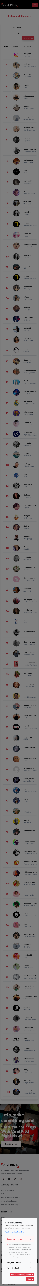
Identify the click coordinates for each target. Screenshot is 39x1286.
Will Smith (27, 822)
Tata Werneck (29, 1061)
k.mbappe (28, 464)
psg (25, 789)
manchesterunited (31, 862)
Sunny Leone (28, 1072)
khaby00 (27, 516)
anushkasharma (30, 851)
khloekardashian (30, 149)
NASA (26, 476)
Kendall (26, 214)
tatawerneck (29, 1059)
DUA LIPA (27, 456)
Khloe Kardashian (30, 152)
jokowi (26, 965)
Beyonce (27, 141)
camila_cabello (30, 748)
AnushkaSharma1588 (31, 854)
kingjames (28, 360)
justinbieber (28, 160)
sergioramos (29, 1080)
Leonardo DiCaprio (30, 1093)
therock (27, 106)
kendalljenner (29, 212)
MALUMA (27, 812)
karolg (26, 924)
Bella (25, 957)
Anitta (26, 802)
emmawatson (29, 684)
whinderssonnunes (31, 903)
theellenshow (29, 381)
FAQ (3, 1255)
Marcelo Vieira (29, 895)
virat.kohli (28, 202)
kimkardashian (29, 128)
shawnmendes (29, 642)
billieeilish (28, 422)
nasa (26, 474)
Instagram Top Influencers (11, 1224)
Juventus (27, 1009)
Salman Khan (28, 999)
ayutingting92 (29, 986)
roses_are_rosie (30, 758)
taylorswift (28, 181)
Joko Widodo (28, 968)
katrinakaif (28, 673)
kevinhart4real (29, 318)
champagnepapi (30, 370)
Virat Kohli (27, 204)
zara (25, 1038)
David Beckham (29, 570)
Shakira (26, 528)
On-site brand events (9, 1201)
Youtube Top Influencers (10, 1228)
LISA (25, 487)
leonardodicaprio (30, 1091)
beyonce (27, 138)
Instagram (27, 56)
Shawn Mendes (29, 644)
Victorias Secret (30, 580)
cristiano (27, 64)
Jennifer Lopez (29, 194)
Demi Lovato (28, 341)
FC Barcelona (28, 414)
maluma (27, 810)
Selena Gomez (29, 98)
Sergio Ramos (29, 1083)
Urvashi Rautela (29, 885)
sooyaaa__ (28, 737)
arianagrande (29, 117)
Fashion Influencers (9, 1284)
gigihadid (27, 557)
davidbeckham (29, 568)
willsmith (27, 820)
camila (26, 750)
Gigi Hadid (27, 559)
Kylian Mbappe (29, 466)
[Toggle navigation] (35, 5)
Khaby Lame (28, 518)
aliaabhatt (28, 589)
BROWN (27, 393)
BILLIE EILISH (29, 425)
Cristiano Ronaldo (30, 66)
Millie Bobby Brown (31, 874)
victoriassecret (30, 578)
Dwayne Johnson (30, 109)
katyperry (28, 297)
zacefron (27, 945)
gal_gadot (28, 443)
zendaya (27, 307)
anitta (26, 799)
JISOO (26, 739)
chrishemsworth (30, 976)
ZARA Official (29, 1040)
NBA (25, 623)
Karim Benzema (29, 833)
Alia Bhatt (27, 591)
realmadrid (28, 402)
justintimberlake (30, 716)
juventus (27, 1007)
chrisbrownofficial (31, 391)
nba (25, 620)
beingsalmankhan (31, 997)
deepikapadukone (31, 663)
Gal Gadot (27, 445)
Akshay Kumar (29, 781)
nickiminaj (28, 234)
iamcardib (28, 328)
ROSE (26, 760)
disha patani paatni (30, 1030)
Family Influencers (8, 1280)
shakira (26, 526)
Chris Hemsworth (30, 978)
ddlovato (27, 338)
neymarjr (27, 266)
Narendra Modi (29, 655)
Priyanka (27, 508)
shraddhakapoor (30, 547)
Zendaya (27, 310)
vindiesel (27, 495)
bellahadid (28, 955)
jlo (25, 191)
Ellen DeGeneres (30, 383)
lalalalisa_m (28, 485)
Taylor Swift (28, 183)
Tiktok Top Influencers (9, 1232)
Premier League (29, 843)
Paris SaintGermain (30, 791)
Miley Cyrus (28, 289)
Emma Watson (29, 686)
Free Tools (5, 1235)
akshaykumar (29, 779)
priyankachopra (30, 505)
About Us (4, 1248)
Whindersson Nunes (31, 905)
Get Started (11, 1144)
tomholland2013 (30, 705)
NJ (25, 268)
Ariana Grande (29, 119)
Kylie (25, 87)
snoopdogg (28, 536)
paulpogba (28, 1017)
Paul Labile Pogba (30, 1020)
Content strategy (8, 1190)
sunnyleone (28, 1070)
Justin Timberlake (30, 718)
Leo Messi (27, 77)
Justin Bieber (28, 162)
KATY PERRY (28, 299)
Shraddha (27, 549)
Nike (25, 173)
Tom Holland (28, 707)
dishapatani (28, 1028)
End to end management (10, 1197)
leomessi (27, 74)
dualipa (27, 453)
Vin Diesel (27, 497)
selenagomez (29, 96)
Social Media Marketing (9, 1205)
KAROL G (27, 926)
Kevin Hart (27, 320)
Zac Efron (27, 947)
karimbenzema (29, 831)
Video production (7, 1194)
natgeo (27, 223)
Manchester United (31, 864)
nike (25, 171)
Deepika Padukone (30, 665)
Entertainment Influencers (12, 1277)
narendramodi (29, 652)
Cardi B (26, 330)
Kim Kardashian (29, 130)
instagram (28, 54)
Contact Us (5, 1251)
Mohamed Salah (29, 1051)
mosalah (27, 1048)
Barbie (26, 236)
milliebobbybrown (31, 872)
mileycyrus (28, 287)
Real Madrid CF (29, 404)
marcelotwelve (30, 893)
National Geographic (31, 225)
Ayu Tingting (28, 988)
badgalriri (27, 349)
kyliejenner (28, 85)
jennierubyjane (30, 631)
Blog (3, 1217)
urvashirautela (29, 882)
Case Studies (6, 1221)
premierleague (30, 841)
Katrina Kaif (28, 675)
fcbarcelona (28, 412)
